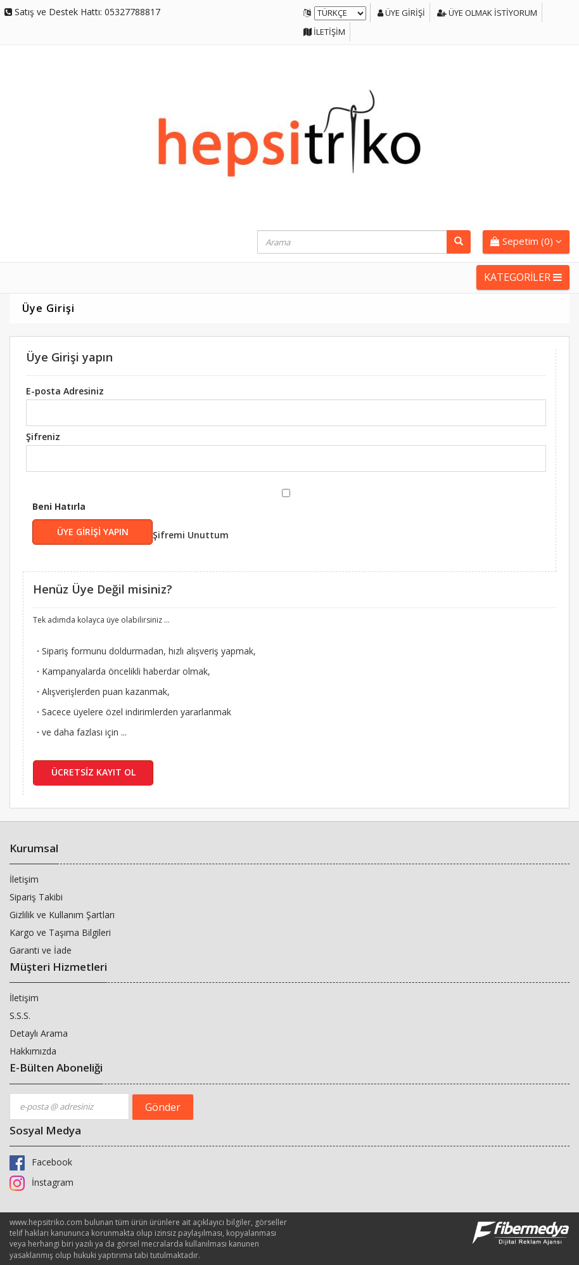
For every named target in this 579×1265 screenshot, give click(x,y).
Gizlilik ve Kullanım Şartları (62, 915)
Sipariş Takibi (36, 897)
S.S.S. (20, 1015)
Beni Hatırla (130, 522)
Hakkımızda (33, 1051)
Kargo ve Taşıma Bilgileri (60, 932)
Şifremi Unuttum (191, 535)
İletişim (324, 31)
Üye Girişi (402, 12)
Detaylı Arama (39, 1033)
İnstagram (41, 1182)
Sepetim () (526, 241)
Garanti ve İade (41, 950)
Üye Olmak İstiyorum (488, 12)
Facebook (41, 1162)
